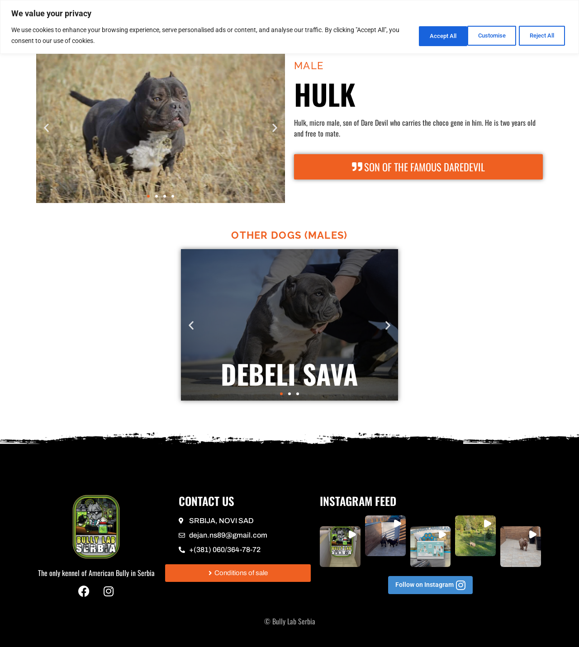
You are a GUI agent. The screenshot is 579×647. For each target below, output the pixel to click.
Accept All (540, 35)
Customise (423, 35)
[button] (46, 127)
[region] (289, 27)
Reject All (482, 35)
